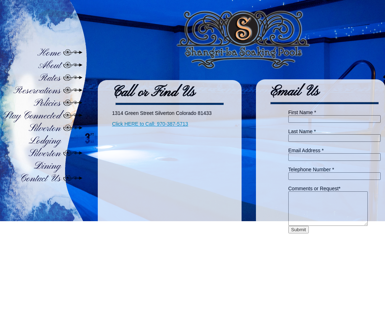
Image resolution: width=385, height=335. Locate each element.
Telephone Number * (311, 169)
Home (49, 53)
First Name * (302, 112)
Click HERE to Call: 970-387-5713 (150, 124)
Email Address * (306, 150)
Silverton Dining (45, 160)
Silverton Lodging (45, 135)
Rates (49, 78)
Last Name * (302, 131)
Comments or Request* (314, 188)
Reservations (37, 91)
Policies (47, 103)
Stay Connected (32, 116)
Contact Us (40, 179)
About (49, 66)
